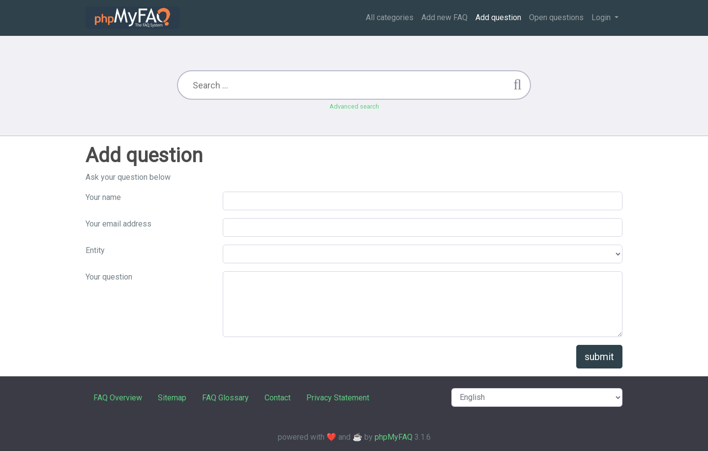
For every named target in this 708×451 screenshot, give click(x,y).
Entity (95, 250)
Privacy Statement (337, 397)
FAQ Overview (117, 397)
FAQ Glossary (225, 397)
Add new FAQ (444, 17)
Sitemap (172, 397)
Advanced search (354, 106)
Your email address (118, 223)
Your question (109, 277)
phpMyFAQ (394, 437)
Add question (498, 17)
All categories (389, 17)
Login (602, 17)
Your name (103, 197)
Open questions (556, 17)
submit (599, 357)
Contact (278, 397)
